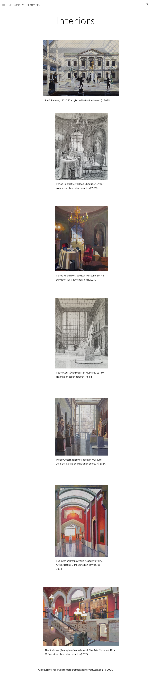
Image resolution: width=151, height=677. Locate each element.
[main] (75, 20)
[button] (4, 4)
